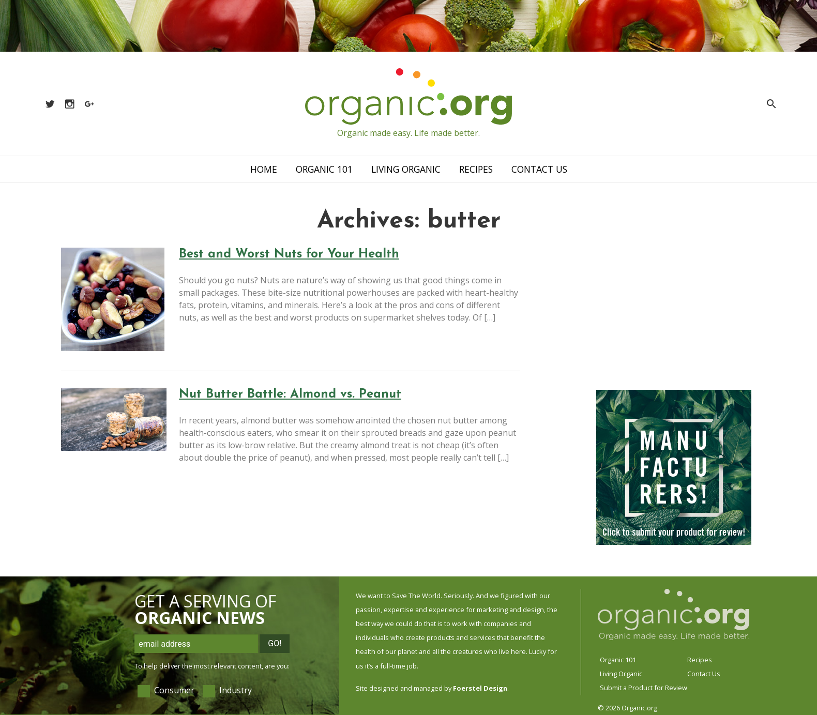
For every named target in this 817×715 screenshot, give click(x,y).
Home (263, 169)
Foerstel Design (480, 688)
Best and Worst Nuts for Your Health (289, 254)
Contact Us (539, 169)
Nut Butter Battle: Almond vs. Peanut (290, 394)
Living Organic (406, 169)
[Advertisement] (674, 312)
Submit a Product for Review (643, 687)
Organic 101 (324, 169)
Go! (274, 643)
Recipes (476, 169)
